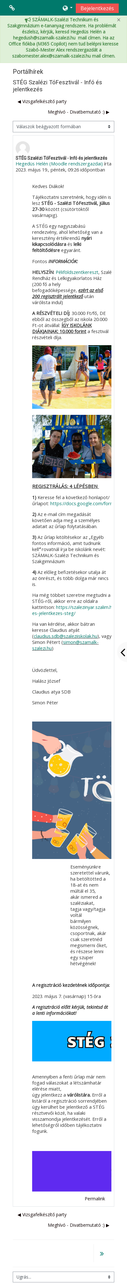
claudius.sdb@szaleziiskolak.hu (65, 636)
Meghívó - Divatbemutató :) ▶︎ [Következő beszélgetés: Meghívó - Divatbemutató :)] (78, 112)
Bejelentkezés (97, 8)
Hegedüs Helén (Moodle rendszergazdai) (59, 164)
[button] (67, 7)
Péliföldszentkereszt (77, 272)
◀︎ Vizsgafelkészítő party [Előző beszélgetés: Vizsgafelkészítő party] (42, 101)
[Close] (119, 20)
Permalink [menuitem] (95, 1199)
